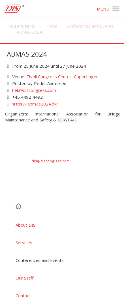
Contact (23, 295)
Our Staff (24, 278)
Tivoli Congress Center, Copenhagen (62, 76)
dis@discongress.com (51, 161)
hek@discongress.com (34, 90)
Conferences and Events (40, 260)
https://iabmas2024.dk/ (35, 104)
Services (24, 242)
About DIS (25, 225)
